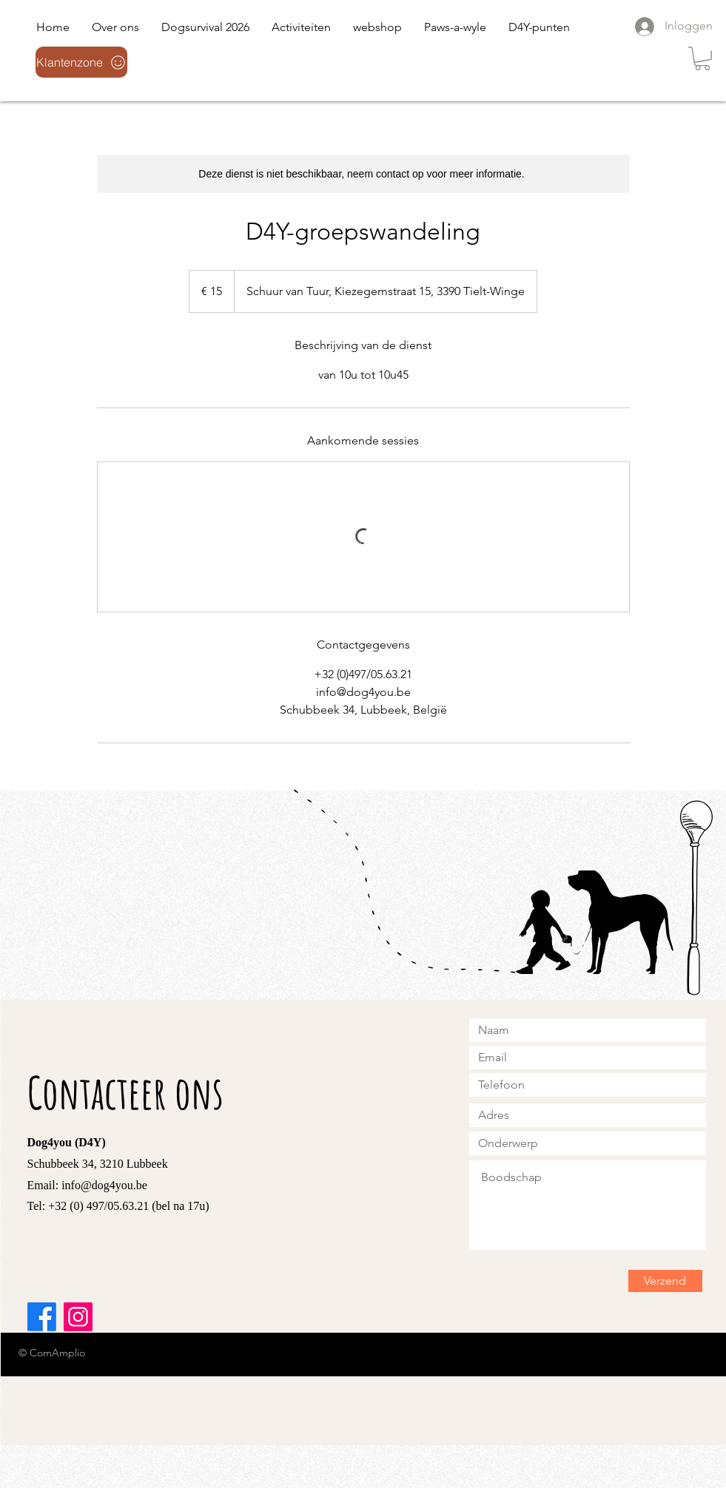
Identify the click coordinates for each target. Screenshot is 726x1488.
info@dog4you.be (104, 1185)
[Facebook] (41, 1316)
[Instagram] (78, 1316)
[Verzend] (665, 1281)
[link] (702, 58)
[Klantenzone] (81, 62)
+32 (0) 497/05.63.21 (98, 1206)
